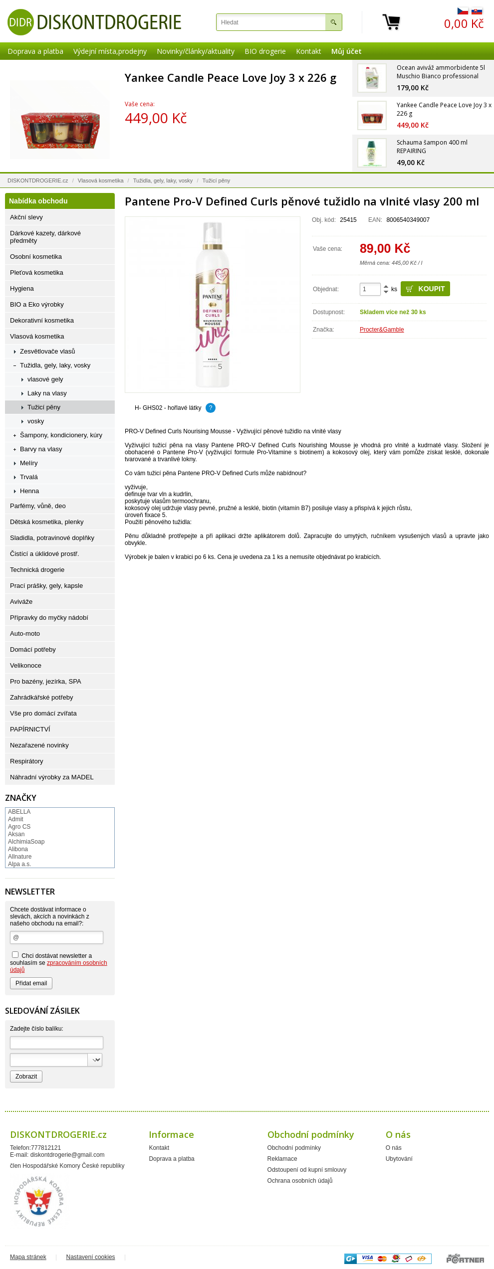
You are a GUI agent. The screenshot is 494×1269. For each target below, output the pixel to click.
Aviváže (21, 601)
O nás (394, 1147)
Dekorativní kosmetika (42, 320)
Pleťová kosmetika (36, 272)
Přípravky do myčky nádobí (49, 617)
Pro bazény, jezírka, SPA (45, 681)
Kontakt (308, 51)
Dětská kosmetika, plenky (46, 522)
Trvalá (29, 477)
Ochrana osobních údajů (300, 1180)
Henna (29, 491)
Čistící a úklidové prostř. (44, 553)
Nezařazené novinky (39, 745)
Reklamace (282, 1158)
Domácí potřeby (33, 649)
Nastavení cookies (90, 1257)
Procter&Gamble (382, 329)
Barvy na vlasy (41, 449)
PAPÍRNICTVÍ (30, 729)
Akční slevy (26, 217)
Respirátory (26, 761)
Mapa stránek (28, 1257)
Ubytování (399, 1158)
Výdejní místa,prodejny (110, 51)
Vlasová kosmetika (101, 180)
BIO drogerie (265, 51)
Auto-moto (25, 633)
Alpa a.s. (19, 864)
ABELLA (19, 811)
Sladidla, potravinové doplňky (52, 538)
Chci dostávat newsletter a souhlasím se (58, 962)
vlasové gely (45, 379)
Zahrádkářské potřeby (41, 697)
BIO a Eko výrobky (37, 304)
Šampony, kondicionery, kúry (61, 435)
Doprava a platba (35, 51)
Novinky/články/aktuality (196, 51)
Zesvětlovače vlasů (47, 351)
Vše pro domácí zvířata (43, 713)
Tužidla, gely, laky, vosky (163, 180)
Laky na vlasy (47, 393)
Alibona (18, 849)
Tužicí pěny (217, 180)
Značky (20, 797)
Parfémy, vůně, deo (38, 506)
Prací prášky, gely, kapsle (46, 585)
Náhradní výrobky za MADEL (52, 777)
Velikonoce (25, 665)
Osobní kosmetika (36, 256)
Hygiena (22, 288)
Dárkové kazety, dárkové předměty (45, 236)
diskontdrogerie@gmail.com (67, 1154)
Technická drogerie (37, 569)
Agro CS (19, 826)
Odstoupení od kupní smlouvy (307, 1169)
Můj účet (346, 51)
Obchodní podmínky (294, 1147)
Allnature (19, 856)
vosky (35, 421)
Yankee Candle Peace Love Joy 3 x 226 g (230, 77)
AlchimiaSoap (26, 841)
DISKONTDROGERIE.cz (37, 180)
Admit (15, 819)
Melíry (28, 463)
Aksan (16, 834)
